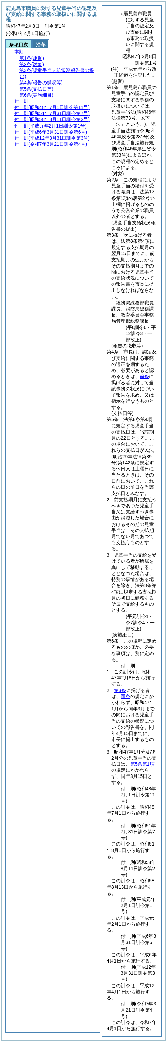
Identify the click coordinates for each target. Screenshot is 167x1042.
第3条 (120, 690)
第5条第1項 (142, 764)
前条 (144, 376)
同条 (125, 696)
